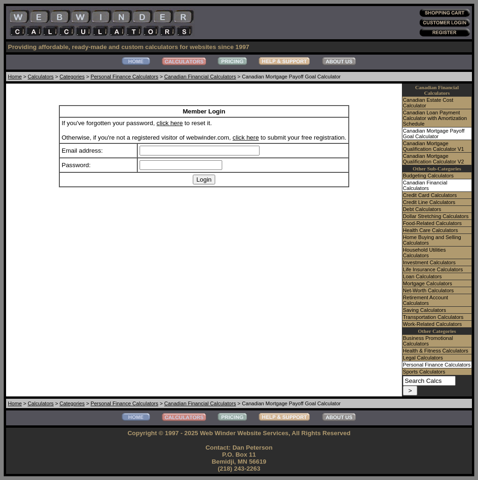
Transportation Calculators (433, 317)
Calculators (41, 76)
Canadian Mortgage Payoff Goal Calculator (433, 133)
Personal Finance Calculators (124, 76)
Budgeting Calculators (428, 175)
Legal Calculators (423, 357)
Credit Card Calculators (430, 195)
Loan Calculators (422, 276)
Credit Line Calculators (429, 202)
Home (15, 76)
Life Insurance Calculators (433, 269)
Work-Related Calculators (432, 324)
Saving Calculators (424, 310)
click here (169, 123)
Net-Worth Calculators (428, 290)
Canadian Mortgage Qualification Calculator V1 (433, 146)
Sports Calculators (424, 371)
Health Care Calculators (430, 230)
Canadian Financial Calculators (200, 76)
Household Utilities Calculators (424, 252)
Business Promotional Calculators (428, 340)
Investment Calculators (429, 262)
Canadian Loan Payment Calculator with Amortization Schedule (435, 118)
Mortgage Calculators (427, 283)
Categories (72, 76)
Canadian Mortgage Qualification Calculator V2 (433, 158)
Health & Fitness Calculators (435, 350)
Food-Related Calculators (432, 223)
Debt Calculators (422, 209)
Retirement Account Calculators (425, 300)
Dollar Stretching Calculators (436, 216)
